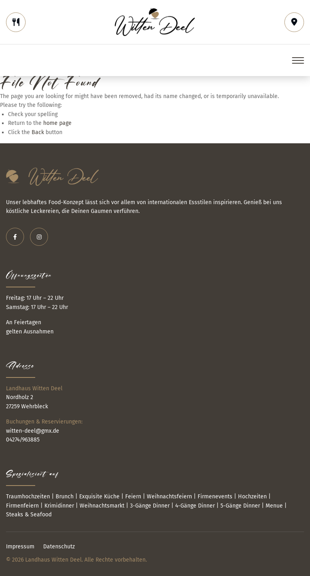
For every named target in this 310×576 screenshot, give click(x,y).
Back (38, 132)
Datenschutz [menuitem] (59, 547)
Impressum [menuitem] (20, 547)
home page (57, 123)
